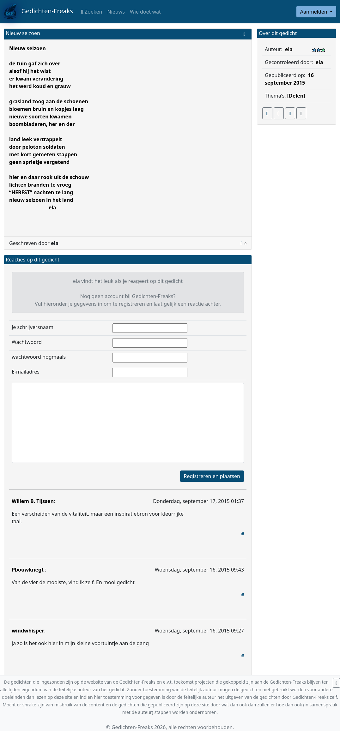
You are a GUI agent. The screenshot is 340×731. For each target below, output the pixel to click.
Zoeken (91, 11)
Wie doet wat (145, 11)
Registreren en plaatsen (212, 476)
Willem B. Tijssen (33, 501)
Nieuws (115, 11)
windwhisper (28, 630)
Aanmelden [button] (314, 11)
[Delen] (296, 95)
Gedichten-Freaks (38, 11)
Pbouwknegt (28, 569)
